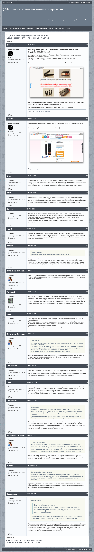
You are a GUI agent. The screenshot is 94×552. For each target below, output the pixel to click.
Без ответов (87, 2)
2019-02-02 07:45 (32, 382)
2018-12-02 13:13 (31, 292)
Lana (9, 314)
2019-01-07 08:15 (31, 314)
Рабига (10, 246)
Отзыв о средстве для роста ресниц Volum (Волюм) (28, 38)
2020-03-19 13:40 (31, 494)
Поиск (51, 28)
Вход (68, 28)
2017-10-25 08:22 (31, 192)
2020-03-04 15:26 (32, 465)
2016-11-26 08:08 (31, 176)
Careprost (11, 45)
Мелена (10, 466)
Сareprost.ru (72, 549)
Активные (78, 2)
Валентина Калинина (16, 271)
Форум (5, 28)
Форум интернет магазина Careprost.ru (34, 9)
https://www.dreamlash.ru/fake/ (37, 60)
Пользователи (14, 28)
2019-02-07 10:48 (32, 400)
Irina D (9, 229)
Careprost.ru (31, 111)
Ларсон (10, 209)
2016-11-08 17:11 (31, 45)
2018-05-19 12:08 (31, 245)
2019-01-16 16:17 (31, 365)
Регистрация (59, 28)
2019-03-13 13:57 (31, 435)
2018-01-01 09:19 (31, 229)
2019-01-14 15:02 (31, 334)
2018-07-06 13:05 (32, 270)
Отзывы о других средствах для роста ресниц (33, 35)
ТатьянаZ (11, 292)
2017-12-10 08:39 (31, 209)
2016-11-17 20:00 (31, 118)
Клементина (12, 366)
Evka (9, 176)
